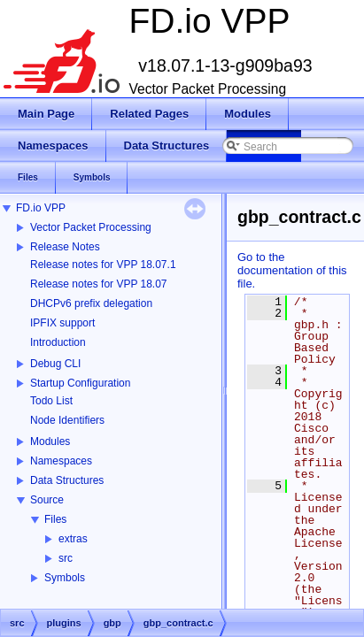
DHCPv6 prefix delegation (91, 303)
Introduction (58, 342)
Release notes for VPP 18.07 (98, 284)
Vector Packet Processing (90, 227)
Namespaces (61, 461)
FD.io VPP (41, 208)
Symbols (64, 578)
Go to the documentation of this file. (292, 270)
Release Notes (65, 247)
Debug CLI (55, 363)
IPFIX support (62, 323)
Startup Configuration (80, 383)
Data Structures (67, 480)
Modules (50, 441)
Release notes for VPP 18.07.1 (103, 264)
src (65, 558)
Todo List (51, 401)
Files (55, 519)
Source (47, 500)
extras (73, 539)
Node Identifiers (67, 420)
